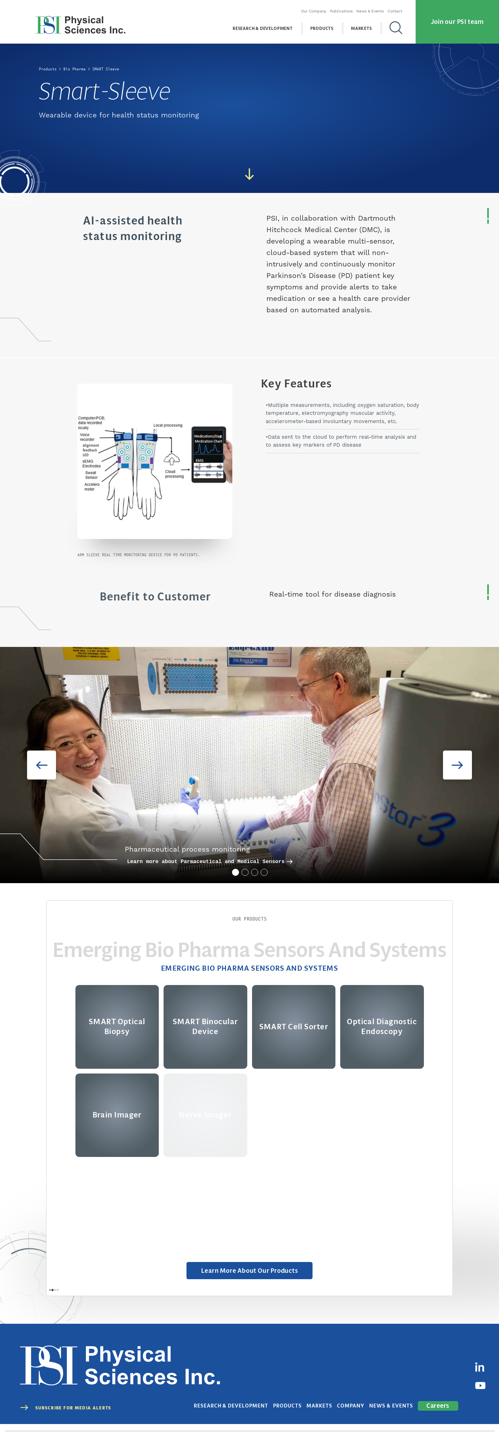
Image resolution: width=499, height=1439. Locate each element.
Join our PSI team (457, 19)
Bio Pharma (74, 69)
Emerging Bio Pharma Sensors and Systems (249, 969)
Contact (391, 8)
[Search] (392, 25)
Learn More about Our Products (250, 1272)
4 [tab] (263, 872)
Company (365, 1385)
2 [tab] (244, 872)
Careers (439, 1384)
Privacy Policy (377, 1420)
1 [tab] (235, 872)
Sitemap (486, 1420)
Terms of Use (411, 1420)
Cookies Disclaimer (451, 1420)
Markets (358, 25)
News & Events (367, 8)
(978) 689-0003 (191, 1420)
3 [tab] (254, 872)
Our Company (310, 8)
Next (465, 765)
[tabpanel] (249, 765)
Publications (338, 8)
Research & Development (260, 25)
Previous (34, 765)
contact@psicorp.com (235, 1420)
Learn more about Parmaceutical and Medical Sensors (209, 861)
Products (319, 25)
